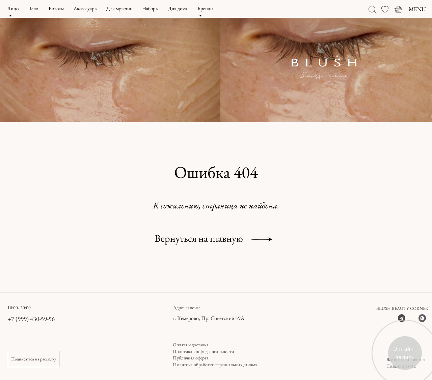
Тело (33, 8)
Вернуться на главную (199, 238)
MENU (417, 9)
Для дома (177, 8)
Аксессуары (86, 8)
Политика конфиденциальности (203, 351)
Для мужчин (119, 8)
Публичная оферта (191, 358)
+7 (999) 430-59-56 (31, 319)
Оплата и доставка (191, 345)
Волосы (56, 8)
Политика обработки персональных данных (215, 364)
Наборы (150, 8)
